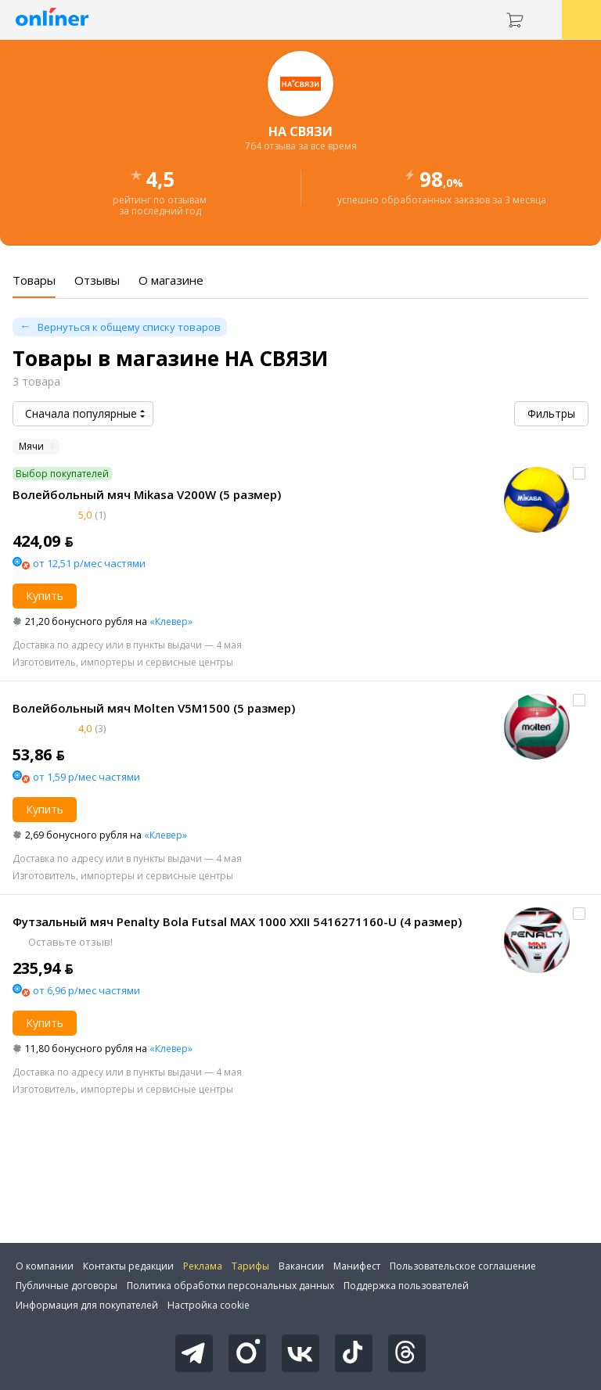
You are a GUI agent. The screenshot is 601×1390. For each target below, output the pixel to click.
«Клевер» (171, 621)
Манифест (356, 1266)
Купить (44, 595)
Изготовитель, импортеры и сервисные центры (123, 662)
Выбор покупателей (62, 473)
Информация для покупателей (87, 1305)
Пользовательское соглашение (463, 1266)
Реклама (202, 1266)
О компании (45, 1266)
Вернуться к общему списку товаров (129, 327)
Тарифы (250, 1266)
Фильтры (551, 413)
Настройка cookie (208, 1305)
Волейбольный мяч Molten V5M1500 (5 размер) (154, 708)
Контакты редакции (128, 1266)
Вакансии (301, 1266)
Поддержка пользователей (406, 1285)
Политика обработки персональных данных (230, 1285)
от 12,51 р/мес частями (89, 563)
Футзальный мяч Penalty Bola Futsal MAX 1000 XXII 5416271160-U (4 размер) (237, 921)
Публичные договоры (66, 1285)
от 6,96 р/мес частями (86, 990)
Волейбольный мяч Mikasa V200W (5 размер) (147, 494)
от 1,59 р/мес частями (86, 776)
